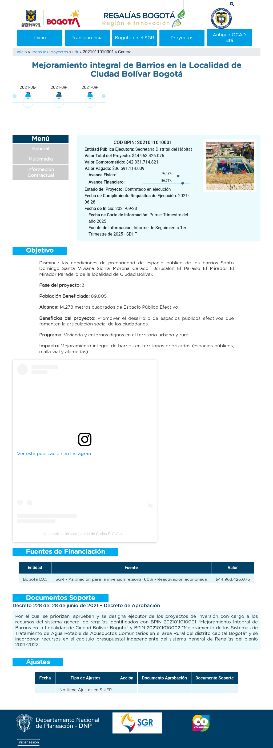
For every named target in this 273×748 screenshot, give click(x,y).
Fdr (75, 52)
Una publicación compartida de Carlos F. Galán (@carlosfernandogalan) (103, 534)
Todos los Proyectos (49, 52)
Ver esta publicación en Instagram (55, 453)
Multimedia (41, 159)
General (40, 148)
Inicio (40, 37)
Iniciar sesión (28, 742)
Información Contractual (40, 172)
